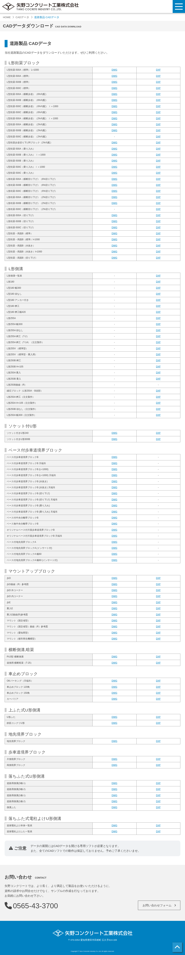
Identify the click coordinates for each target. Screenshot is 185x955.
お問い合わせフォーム (157, 905)
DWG (114, 70)
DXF (158, 70)
